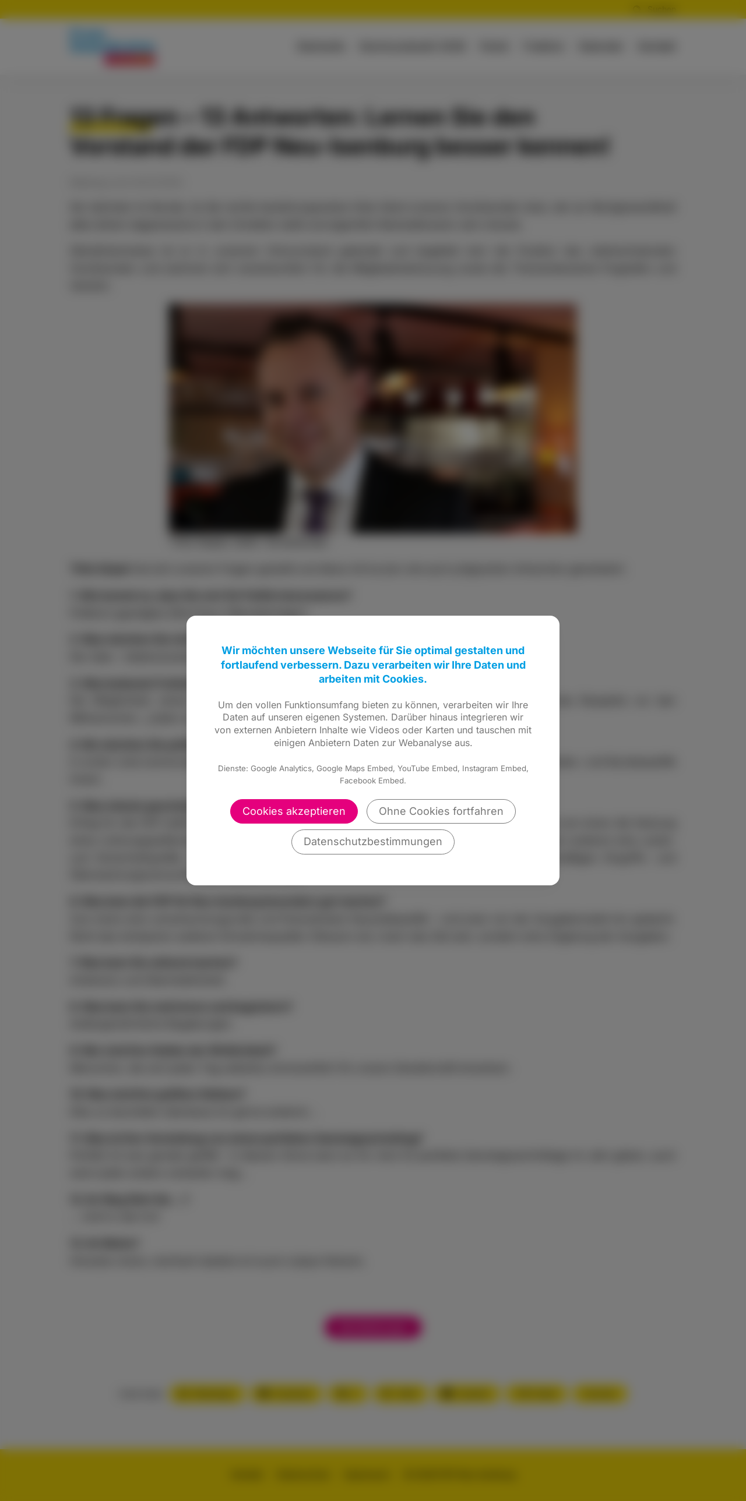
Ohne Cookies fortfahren (441, 811)
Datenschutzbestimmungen (373, 841)
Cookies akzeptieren (294, 811)
